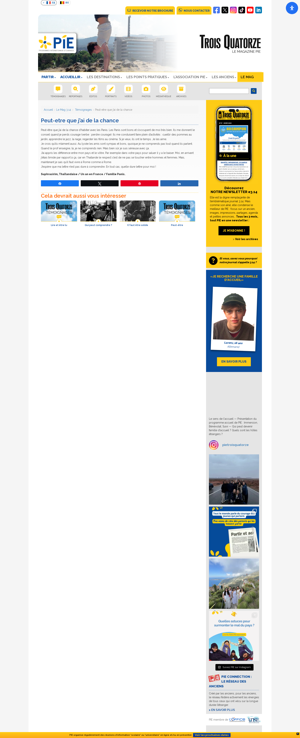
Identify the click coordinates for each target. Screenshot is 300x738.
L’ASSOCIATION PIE (189, 77)
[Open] (292, 8)
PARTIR (48, 77)
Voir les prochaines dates (212, 735)
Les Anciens (223, 77)
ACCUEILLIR (70, 77)
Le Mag (247, 77)
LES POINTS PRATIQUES (146, 77)
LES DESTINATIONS (103, 77)
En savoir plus (223, 710)
